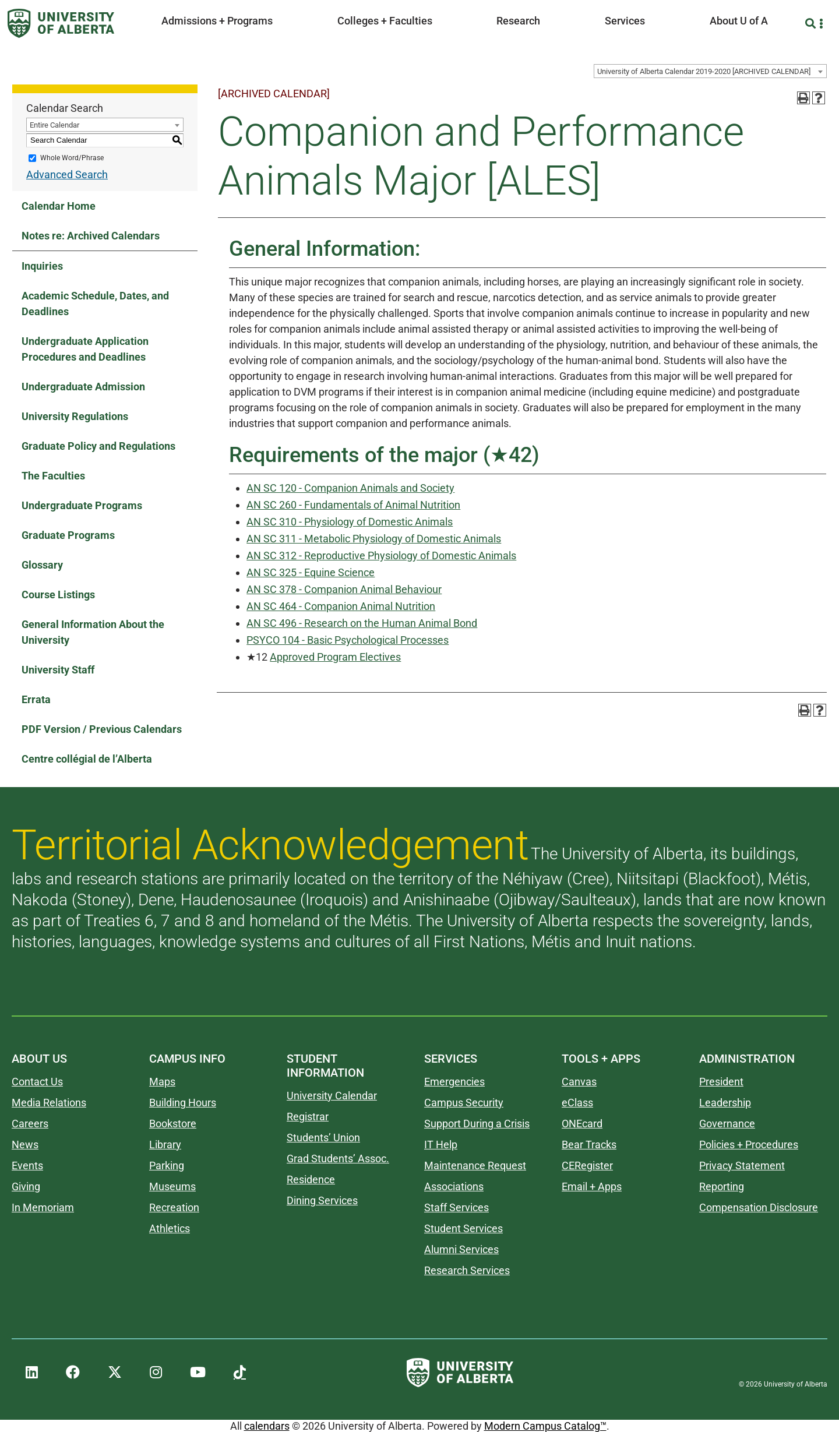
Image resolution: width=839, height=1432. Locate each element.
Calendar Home (59, 206)
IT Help (440, 1144)
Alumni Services (461, 1249)
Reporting (721, 1186)
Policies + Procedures (748, 1144)
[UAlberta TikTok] (240, 1372)
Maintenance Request (475, 1165)
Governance (727, 1123)
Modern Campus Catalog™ (545, 1426)
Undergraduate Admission (83, 386)
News (25, 1144)
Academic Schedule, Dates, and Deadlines (95, 304)
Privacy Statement (742, 1165)
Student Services (463, 1228)
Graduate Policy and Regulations (98, 446)
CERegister (587, 1165)
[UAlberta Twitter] (114, 1372)
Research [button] (518, 21)
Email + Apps (592, 1186)
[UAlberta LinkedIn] (32, 1372)
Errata (36, 699)
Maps (162, 1081)
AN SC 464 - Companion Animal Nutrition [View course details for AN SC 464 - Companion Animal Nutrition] (340, 606)
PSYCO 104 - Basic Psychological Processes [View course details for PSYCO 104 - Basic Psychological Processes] (347, 640)
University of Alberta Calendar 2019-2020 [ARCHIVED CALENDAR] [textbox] (703, 71)
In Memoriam (43, 1207)
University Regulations (75, 416)
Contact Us (37, 1081)
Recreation (174, 1207)
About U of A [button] (739, 21)
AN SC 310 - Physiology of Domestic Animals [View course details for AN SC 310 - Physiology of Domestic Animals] (349, 522)
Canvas (579, 1081)
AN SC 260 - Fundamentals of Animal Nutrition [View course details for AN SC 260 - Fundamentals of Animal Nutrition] (353, 505)
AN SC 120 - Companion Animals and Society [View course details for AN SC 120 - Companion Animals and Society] (350, 488)
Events (27, 1165)
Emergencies (454, 1081)
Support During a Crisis (477, 1123)
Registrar (308, 1116)
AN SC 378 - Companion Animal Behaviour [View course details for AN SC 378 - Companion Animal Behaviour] (344, 589)
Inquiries (42, 266)
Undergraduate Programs (82, 505)
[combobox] (710, 71)
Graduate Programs (68, 535)
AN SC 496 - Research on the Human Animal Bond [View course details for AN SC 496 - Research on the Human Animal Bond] (361, 623)
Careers (30, 1123)
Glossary (42, 565)
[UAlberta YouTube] (197, 1372)
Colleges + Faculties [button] (384, 21)
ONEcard (582, 1123)
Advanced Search (67, 174)
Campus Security (463, 1102)
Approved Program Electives (335, 657)
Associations (454, 1186)
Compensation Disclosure (758, 1207)
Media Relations (49, 1102)
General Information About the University (93, 632)
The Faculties (53, 476)
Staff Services (456, 1207)
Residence (311, 1179)
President (721, 1081)
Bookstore (172, 1123)
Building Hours (182, 1102)
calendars (267, 1426)
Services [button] (625, 21)
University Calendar (332, 1095)
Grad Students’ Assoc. (338, 1158)
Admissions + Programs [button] (217, 21)
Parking (166, 1165)
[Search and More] (812, 23)
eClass (577, 1102)
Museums (172, 1186)
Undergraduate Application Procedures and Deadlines (85, 349)
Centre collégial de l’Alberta (87, 759)
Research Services (467, 1270)
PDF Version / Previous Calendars (102, 729)
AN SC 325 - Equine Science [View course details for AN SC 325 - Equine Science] (310, 572)
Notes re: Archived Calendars (91, 236)
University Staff (58, 670)
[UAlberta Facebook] (72, 1372)
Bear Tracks (589, 1144)
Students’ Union (323, 1137)
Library (165, 1144)
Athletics (169, 1228)
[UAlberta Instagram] (156, 1372)
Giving (26, 1186)
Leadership (725, 1102)
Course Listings (58, 594)
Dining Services (322, 1200)
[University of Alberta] (61, 23)
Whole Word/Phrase (72, 158)
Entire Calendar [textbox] (54, 125)
